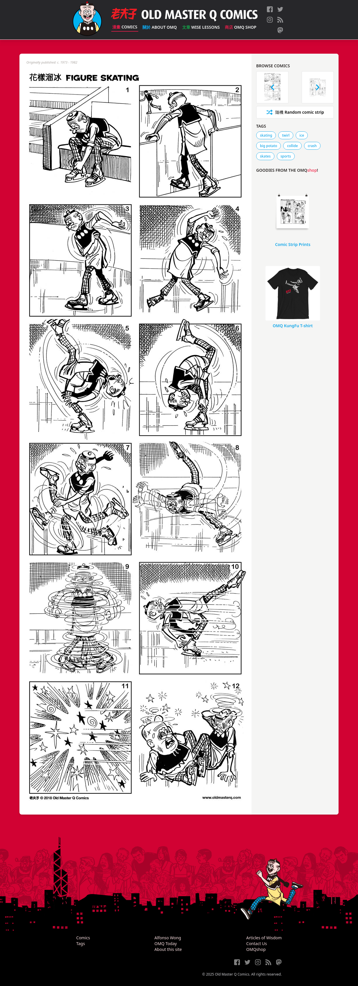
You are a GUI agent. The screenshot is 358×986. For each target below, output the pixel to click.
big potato (268, 145)
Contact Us (256, 943)
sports (286, 156)
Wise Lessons (201, 27)
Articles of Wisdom (264, 937)
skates (265, 156)
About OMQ (159, 27)
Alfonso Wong (167, 937)
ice (301, 135)
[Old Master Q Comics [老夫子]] (87, 19)
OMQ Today (165, 943)
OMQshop (256, 949)
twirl (286, 135)
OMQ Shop (240, 27)
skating (266, 135)
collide (292, 145)
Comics (124, 27)
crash (312, 145)
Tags (80, 943)
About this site (168, 949)
